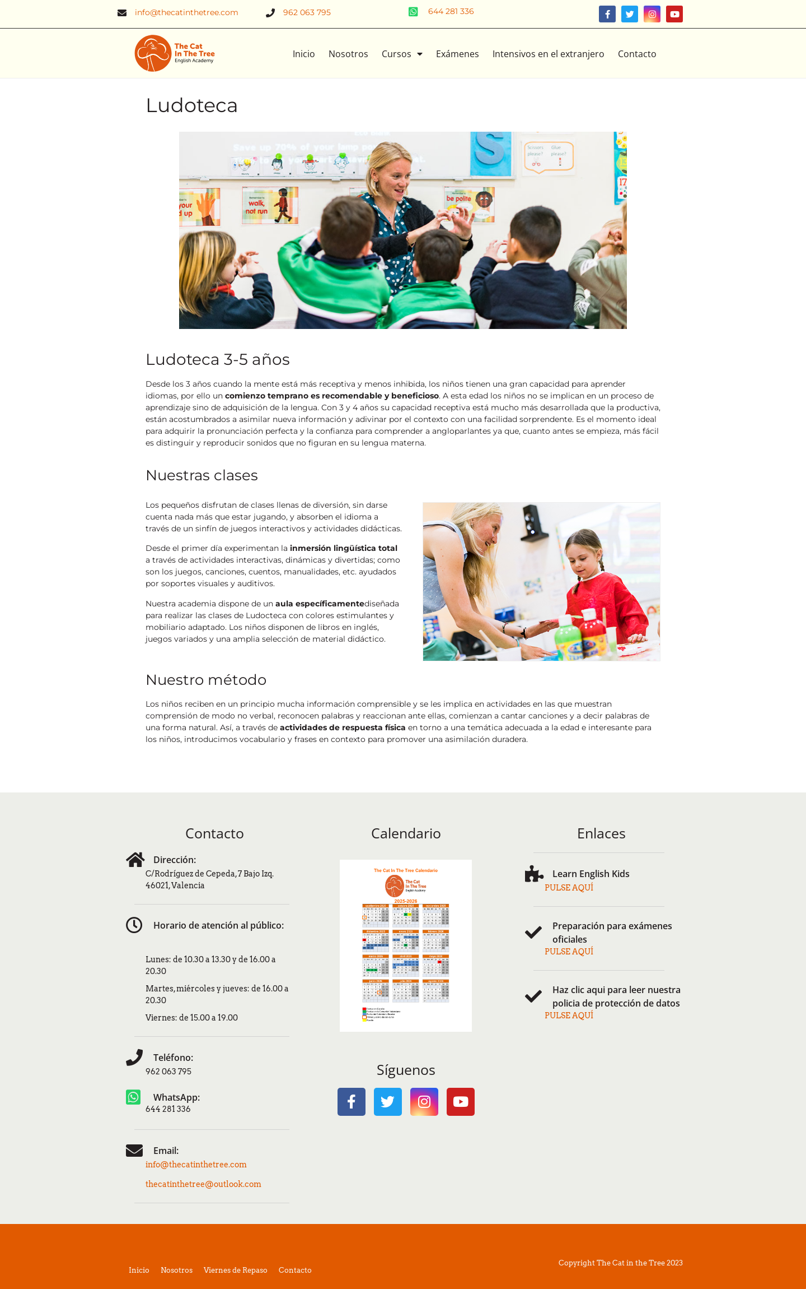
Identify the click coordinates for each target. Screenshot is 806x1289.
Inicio (304, 54)
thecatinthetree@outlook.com (203, 1184)
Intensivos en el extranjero (548, 54)
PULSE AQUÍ (569, 887)
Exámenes (457, 54)
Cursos (402, 53)
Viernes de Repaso (236, 1270)
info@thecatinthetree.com (196, 1164)
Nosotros (348, 54)
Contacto (637, 54)
